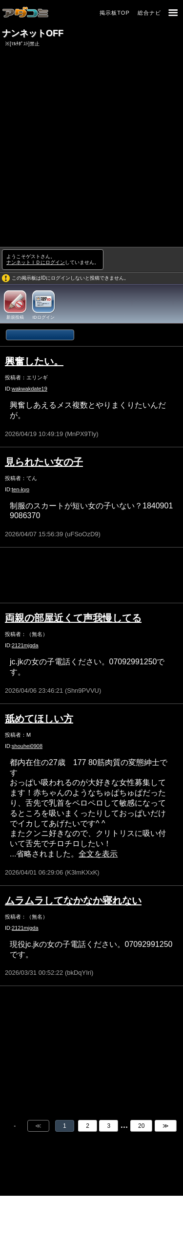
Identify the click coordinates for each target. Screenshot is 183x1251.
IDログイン (44, 317)
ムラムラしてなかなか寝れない (73, 900)
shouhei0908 (27, 746)
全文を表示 (98, 854)
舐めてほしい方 (39, 718)
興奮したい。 (34, 361)
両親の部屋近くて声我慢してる (73, 618)
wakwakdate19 (29, 389)
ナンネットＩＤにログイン (35, 262)
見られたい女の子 (44, 462)
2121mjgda (25, 645)
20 (141, 1125)
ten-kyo (20, 489)
